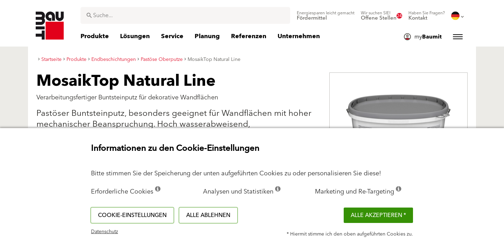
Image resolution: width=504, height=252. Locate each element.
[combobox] (185, 15)
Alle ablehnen (208, 215)
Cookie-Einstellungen (132, 215)
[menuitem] (326, 16)
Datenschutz (104, 231)
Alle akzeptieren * (378, 215)
